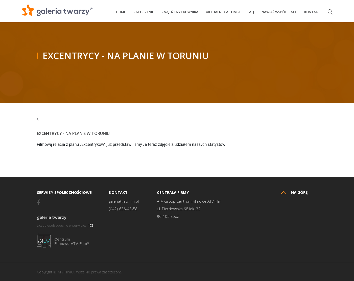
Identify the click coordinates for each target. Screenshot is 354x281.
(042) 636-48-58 (123, 209)
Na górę (294, 192)
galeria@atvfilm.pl (124, 201)
